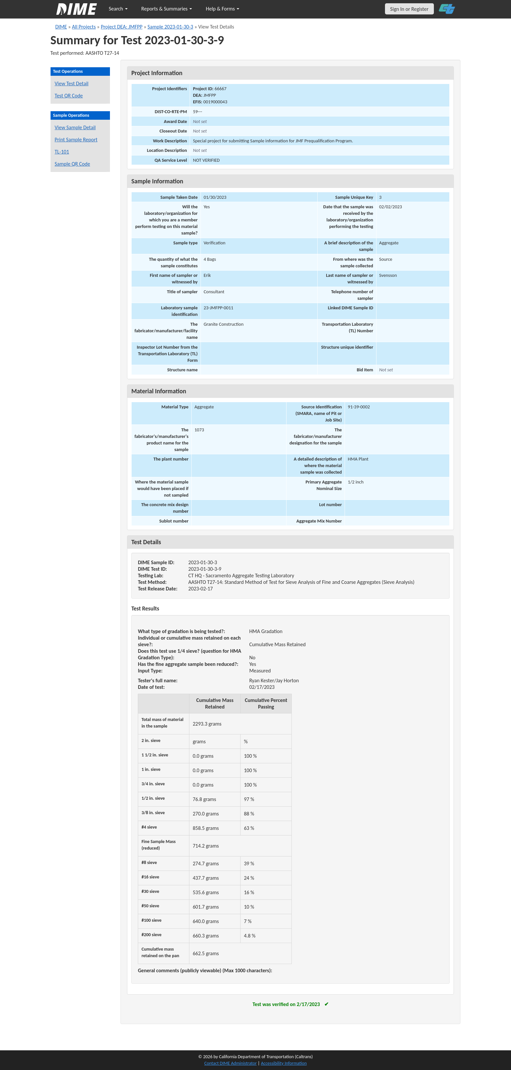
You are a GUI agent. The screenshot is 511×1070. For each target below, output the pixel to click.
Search (118, 9)
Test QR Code (69, 96)
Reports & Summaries (166, 9)
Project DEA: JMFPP (121, 27)
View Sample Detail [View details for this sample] (75, 127)
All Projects (84, 27)
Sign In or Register (409, 9)
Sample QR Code (72, 164)
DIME (61, 27)
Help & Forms (222, 9)
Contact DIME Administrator (230, 1063)
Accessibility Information (284, 1063)
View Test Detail (72, 83)
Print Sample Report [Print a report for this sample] (76, 139)
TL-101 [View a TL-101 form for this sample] (62, 152)
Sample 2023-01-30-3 (170, 27)
